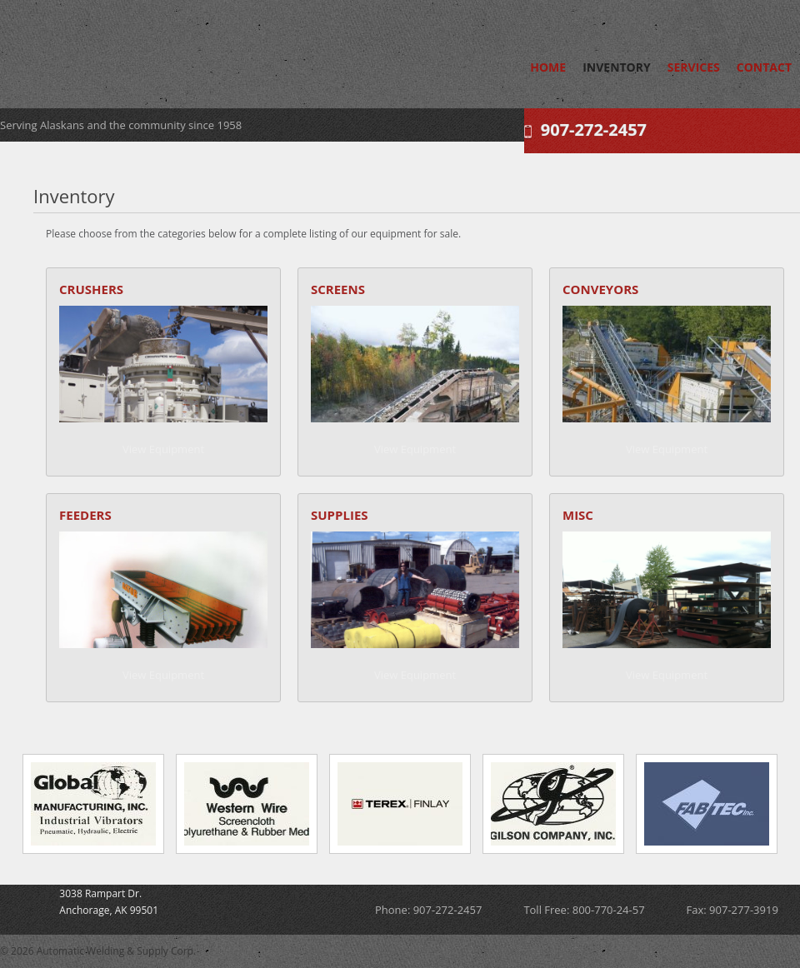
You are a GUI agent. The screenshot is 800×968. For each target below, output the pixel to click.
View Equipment (163, 449)
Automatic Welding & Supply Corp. (154, 50)
